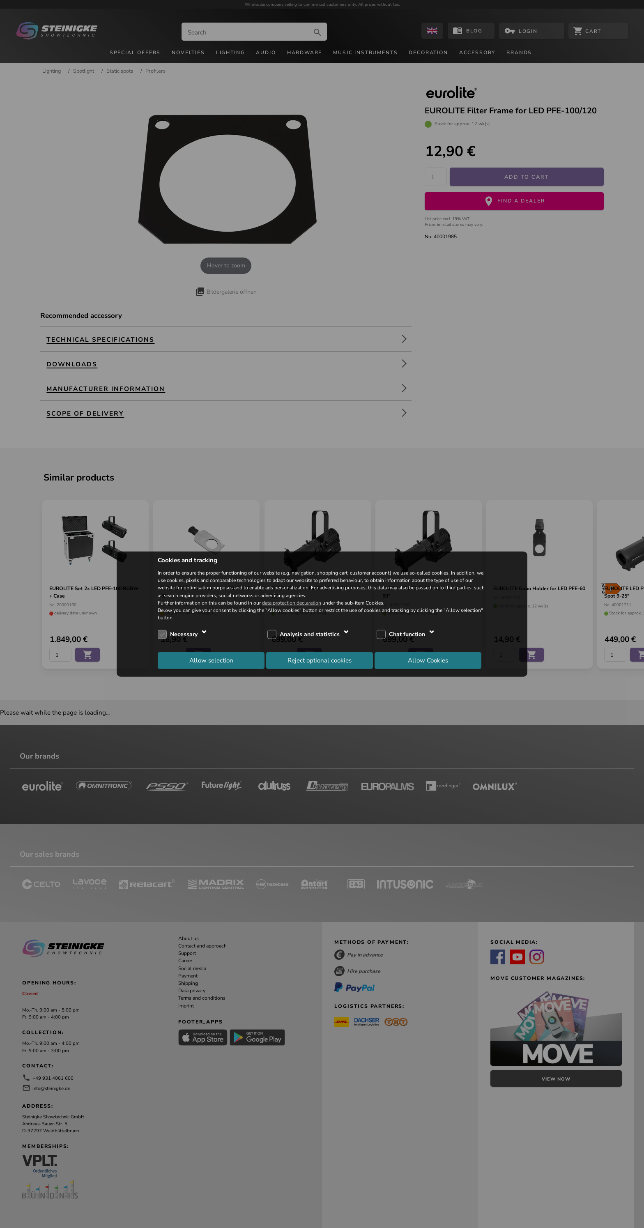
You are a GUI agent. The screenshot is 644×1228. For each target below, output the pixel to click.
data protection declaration (291, 602)
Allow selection (211, 660)
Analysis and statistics (310, 634)
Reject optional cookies (320, 660)
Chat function (407, 634)
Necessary (184, 634)
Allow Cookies (428, 660)
